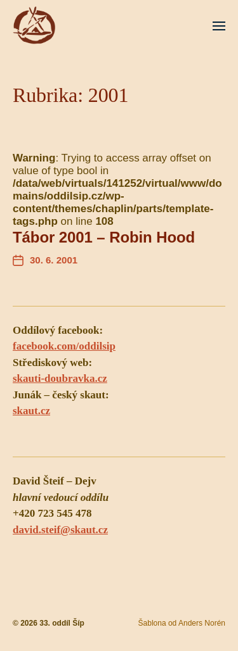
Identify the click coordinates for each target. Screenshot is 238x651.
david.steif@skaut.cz (60, 530)
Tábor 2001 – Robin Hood (104, 237)
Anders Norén (201, 623)
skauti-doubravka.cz (60, 378)
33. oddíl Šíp (61, 623)
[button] (219, 25)
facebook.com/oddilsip (64, 346)
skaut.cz (31, 411)
